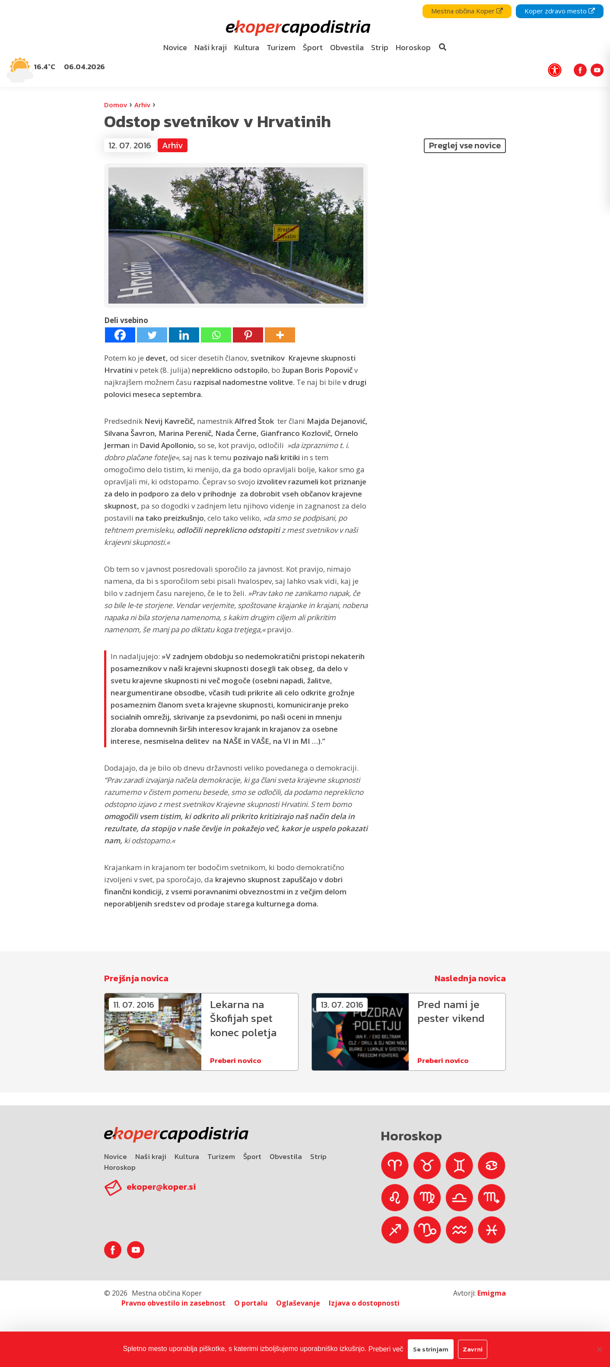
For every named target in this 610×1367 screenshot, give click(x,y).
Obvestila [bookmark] (347, 47)
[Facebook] (120, 335)
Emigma (491, 1293)
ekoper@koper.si (161, 1186)
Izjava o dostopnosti (364, 1303)
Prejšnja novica (136, 978)
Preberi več (386, 1349)
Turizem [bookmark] (281, 47)
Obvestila (286, 1156)
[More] (280, 335)
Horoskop (120, 1167)
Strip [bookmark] (379, 47)
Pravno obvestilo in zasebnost (173, 1303)
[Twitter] (152, 335)
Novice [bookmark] (175, 47)
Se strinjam (430, 1349)
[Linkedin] (184, 335)
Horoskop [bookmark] (413, 47)
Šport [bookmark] (313, 47)
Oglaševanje (298, 1303)
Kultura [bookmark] (246, 47)
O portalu (250, 1303)
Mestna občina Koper (467, 10)
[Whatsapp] (216, 335)
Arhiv (142, 104)
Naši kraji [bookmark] (210, 47)
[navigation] (305, 43)
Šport (252, 1156)
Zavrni (473, 1349)
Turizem (221, 1156)
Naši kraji (150, 1156)
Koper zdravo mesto (559, 10)
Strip (318, 1156)
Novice (115, 1156)
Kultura (187, 1156)
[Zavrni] (599, 1349)
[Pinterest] (248, 335)
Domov (115, 104)
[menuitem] (175, 47)
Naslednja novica (470, 978)
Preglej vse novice (465, 145)
